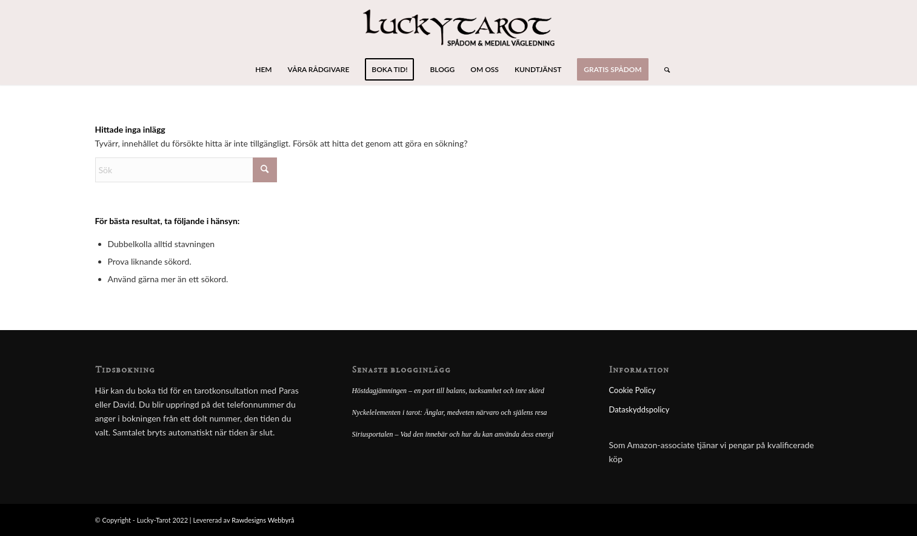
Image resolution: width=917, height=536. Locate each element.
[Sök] (663, 70)
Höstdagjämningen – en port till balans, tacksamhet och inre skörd (448, 390)
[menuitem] (263, 70)
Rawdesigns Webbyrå (263, 520)
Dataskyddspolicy (639, 409)
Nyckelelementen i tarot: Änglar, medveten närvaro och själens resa (449, 412)
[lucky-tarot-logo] (458, 27)
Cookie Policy (632, 390)
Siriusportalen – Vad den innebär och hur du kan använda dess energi (453, 434)
